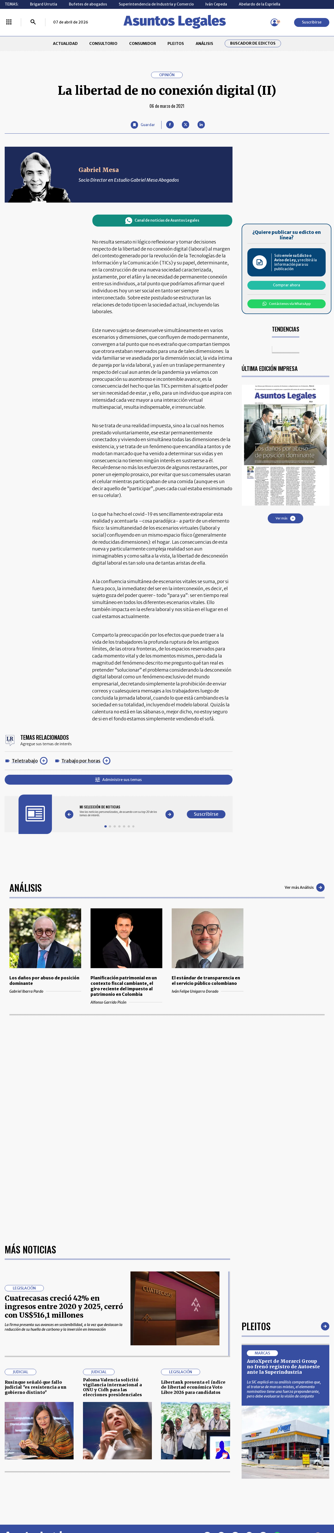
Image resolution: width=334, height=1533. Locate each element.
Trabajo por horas (80, 761)
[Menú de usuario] (274, 22)
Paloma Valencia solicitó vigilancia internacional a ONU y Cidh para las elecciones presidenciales (112, 1387)
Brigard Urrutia (43, 4)
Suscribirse (311, 22)
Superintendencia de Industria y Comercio (156, 4)
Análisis (25, 887)
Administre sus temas (118, 779)
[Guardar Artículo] (143, 125)
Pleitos (256, 1326)
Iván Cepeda (216, 4)
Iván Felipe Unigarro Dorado (207, 991)
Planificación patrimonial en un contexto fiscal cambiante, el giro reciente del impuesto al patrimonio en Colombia (124, 986)
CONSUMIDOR (142, 43)
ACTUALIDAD (65, 43)
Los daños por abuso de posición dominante (44, 980)
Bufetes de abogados (88, 4)
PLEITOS (176, 43)
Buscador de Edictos (253, 43)
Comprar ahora (286, 285)
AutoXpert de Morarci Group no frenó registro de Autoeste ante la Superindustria (283, 1366)
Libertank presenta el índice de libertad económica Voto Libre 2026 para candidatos (193, 1387)
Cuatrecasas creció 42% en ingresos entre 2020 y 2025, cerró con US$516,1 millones (64, 1306)
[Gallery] (119, 811)
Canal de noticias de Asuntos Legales (162, 220)
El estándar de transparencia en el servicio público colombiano (206, 980)
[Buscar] (33, 22)
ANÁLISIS (204, 43)
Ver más (285, 518)
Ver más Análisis (305, 887)
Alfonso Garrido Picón (126, 1002)
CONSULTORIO (103, 43)
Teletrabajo (25, 761)
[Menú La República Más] (9, 22)
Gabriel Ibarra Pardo (45, 991)
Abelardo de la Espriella (259, 4)
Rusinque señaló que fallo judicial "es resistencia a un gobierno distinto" (36, 1387)
